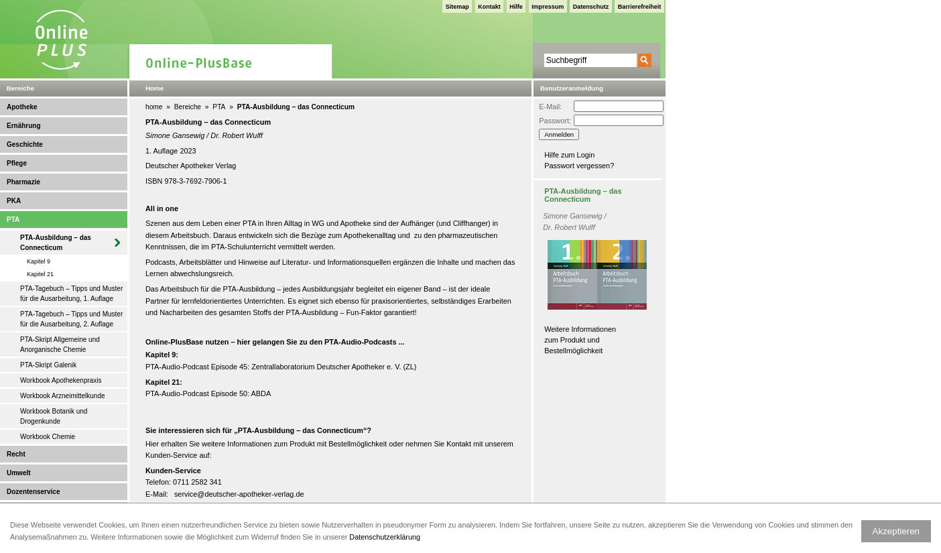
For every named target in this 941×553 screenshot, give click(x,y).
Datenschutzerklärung (384, 537)
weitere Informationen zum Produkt (258, 444)
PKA (14, 200)
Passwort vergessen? (579, 166)
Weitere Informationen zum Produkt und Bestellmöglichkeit (580, 340)
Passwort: (555, 121)
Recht (16, 454)
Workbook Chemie (47, 436)
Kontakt (489, 6)
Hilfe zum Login (569, 155)
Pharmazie (23, 182)
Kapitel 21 (40, 274)
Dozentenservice (33, 491)
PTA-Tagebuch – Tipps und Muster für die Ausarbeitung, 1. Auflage (71, 293)
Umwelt (19, 473)
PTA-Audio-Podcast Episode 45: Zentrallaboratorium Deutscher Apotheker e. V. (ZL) (280, 367)
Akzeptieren (896, 531)
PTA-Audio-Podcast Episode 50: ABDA (208, 393)
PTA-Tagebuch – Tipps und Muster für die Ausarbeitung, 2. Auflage (71, 319)
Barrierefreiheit (640, 6)
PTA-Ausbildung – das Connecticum (55, 242)
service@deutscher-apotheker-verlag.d (237, 494)
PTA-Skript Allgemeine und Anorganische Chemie (60, 344)
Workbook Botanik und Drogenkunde (53, 416)
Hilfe (516, 6)
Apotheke (22, 107)
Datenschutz (591, 6)
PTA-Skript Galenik (48, 365)
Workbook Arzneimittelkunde (62, 396)
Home (154, 88)
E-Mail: (550, 107)
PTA (13, 219)
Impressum (547, 6)
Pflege (17, 163)
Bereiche (187, 107)
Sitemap (457, 6)
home (153, 107)
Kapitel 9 (38, 261)
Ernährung (24, 125)
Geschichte (25, 144)
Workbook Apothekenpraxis (61, 380)
